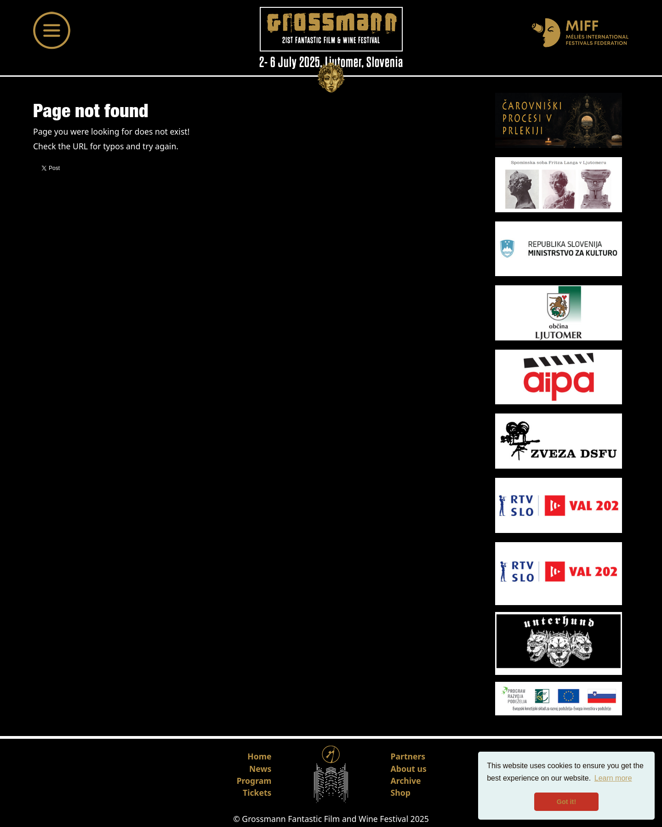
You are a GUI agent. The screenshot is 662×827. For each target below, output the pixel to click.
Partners (408, 756)
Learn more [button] (613, 778)
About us (409, 768)
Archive (406, 780)
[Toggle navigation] (52, 30)
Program (254, 780)
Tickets (257, 792)
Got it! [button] (566, 801)
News (260, 768)
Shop (401, 792)
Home (259, 756)
